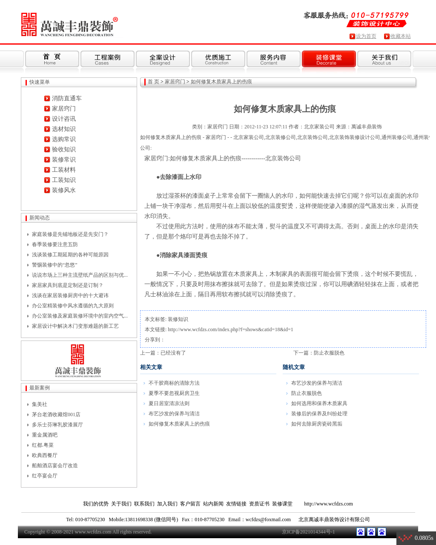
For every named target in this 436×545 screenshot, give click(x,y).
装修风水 (64, 190)
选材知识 (64, 129)
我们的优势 (96, 504)
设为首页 (366, 36)
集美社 (39, 404)
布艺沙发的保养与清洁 (174, 414)
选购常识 (64, 139)
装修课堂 (282, 504)
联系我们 (144, 504)
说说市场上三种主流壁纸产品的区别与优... (80, 275)
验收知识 (64, 149)
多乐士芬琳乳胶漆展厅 (57, 425)
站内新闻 (213, 504)
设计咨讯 (64, 119)
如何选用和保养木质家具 (319, 403)
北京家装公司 (319, 127)
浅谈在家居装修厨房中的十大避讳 (70, 295)
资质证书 (259, 504)
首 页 (153, 82)
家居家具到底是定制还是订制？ (67, 285)
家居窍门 (64, 108)
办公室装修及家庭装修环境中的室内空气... (80, 316)
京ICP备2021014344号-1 (308, 532)
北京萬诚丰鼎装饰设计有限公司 (334, 519)
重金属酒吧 (44, 435)
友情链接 (236, 504)
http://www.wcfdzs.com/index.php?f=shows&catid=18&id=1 (230, 329)
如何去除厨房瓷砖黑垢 (316, 424)
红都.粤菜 (43, 445)
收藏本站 (400, 36)
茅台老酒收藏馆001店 (56, 414)
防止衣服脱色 (329, 353)
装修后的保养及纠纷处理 (319, 414)
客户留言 (190, 504)
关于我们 (121, 504)
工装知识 (64, 180)
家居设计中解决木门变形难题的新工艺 (75, 326)
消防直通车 (67, 98)
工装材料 (64, 170)
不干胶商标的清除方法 (174, 383)
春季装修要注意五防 (55, 244)
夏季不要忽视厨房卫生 (174, 393)
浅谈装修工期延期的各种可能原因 (70, 255)
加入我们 (167, 504)
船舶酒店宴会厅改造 (55, 465)
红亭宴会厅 (44, 476)
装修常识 (64, 159)
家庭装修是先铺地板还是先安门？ (70, 234)
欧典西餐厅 (44, 455)
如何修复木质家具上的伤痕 (221, 82)
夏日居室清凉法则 (169, 403)
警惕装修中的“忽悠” (54, 265)
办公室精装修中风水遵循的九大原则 (73, 306)
